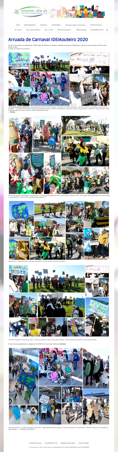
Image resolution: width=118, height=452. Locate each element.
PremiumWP (86, 446)
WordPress (74, 446)
